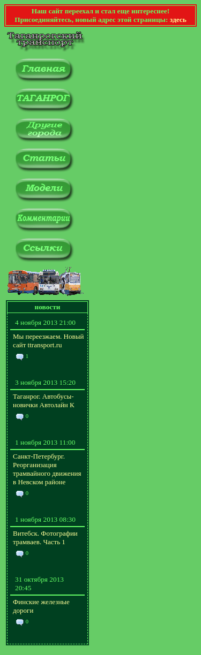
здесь (178, 20)
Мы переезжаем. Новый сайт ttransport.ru (48, 340)
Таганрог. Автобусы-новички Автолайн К (44, 400)
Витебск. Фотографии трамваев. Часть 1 (45, 537)
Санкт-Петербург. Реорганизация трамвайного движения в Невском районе (47, 469)
